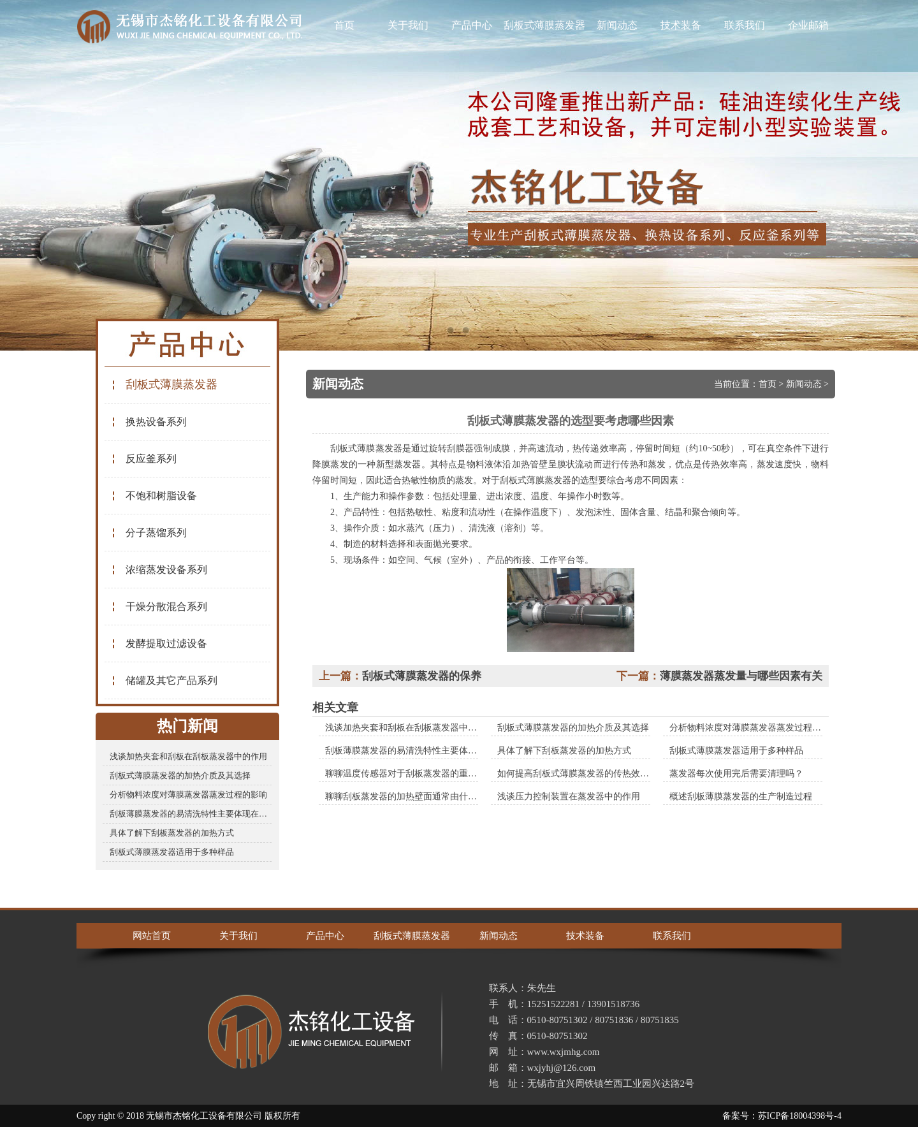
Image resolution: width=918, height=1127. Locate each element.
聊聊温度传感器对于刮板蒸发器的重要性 (405, 773)
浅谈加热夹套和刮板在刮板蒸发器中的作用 (188, 756)
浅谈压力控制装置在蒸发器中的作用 (568, 796)
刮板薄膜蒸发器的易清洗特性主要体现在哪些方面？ (191, 813)
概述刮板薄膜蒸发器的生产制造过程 (740, 796)
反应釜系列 (144, 458)
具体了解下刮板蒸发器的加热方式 (172, 833)
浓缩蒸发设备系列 (159, 569)
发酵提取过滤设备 (159, 643)
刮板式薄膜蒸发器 (544, 25)
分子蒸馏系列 (149, 532)
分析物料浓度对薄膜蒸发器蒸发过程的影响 (188, 794)
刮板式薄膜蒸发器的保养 (421, 676)
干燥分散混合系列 (159, 606)
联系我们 (744, 25)
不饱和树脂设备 (154, 495)
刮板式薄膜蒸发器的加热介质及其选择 (180, 775)
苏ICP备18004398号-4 (799, 1116)
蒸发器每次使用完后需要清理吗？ (736, 773)
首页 (344, 25)
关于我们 (408, 25)
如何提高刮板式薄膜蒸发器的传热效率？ (577, 773)
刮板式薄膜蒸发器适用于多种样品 (172, 852)
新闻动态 (617, 25)
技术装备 (680, 25)
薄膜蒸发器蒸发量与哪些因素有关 (741, 676)
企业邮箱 (808, 25)
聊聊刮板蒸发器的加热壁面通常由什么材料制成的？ (427, 796)
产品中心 (471, 25)
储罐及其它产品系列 (164, 680)
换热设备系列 (149, 421)
